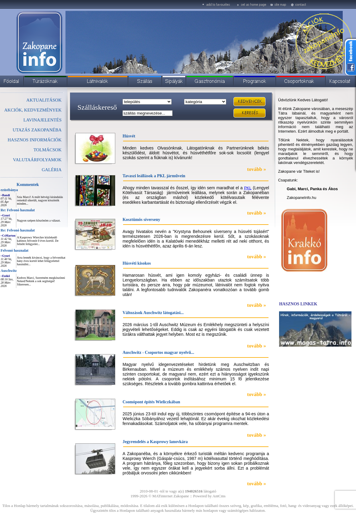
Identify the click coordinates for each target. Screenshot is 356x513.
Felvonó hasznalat (14, 250)
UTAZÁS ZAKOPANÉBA (37, 129)
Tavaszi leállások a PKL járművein (153, 176)
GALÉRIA (52, 169)
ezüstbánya (9, 190)
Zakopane (181, 496)
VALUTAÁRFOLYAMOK (37, 159)
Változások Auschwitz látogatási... (153, 312)
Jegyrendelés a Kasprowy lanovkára (155, 441)
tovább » (256, 169)
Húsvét (128, 136)
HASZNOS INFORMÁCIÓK (35, 139)
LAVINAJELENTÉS (43, 120)
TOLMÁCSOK (47, 149)
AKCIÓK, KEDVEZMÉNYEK (33, 110)
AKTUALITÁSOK (44, 100)
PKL (248, 188)
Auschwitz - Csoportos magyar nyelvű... (158, 352)
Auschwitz (9, 271)
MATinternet (162, 496)
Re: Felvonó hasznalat (18, 210)
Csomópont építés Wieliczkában (151, 402)
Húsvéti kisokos (136, 263)
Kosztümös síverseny (141, 219)
